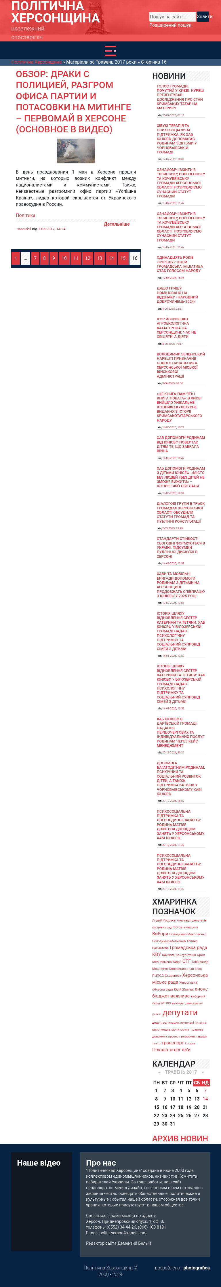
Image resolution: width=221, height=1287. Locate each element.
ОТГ (186, 961)
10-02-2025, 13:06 (173, 602)
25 (180, 1115)
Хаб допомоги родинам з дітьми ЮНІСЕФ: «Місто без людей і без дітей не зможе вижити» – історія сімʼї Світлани (181, 477)
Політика (25, 215)
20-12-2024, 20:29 (173, 752)
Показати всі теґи (171, 1049)
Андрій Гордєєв (164, 920)
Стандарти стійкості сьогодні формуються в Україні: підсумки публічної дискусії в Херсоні (181, 547)
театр (156, 1043)
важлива (179, 996)
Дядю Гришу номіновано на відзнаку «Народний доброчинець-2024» (177, 295)
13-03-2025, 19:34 (173, 493)
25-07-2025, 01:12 (173, 115)
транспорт (173, 1043)
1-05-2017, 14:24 (51, 229)
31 (172, 1124)
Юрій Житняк (184, 989)
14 (111, 258)
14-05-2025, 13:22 (173, 427)
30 (164, 1124)
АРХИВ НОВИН (180, 1138)
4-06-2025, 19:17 (172, 343)
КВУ (156, 954)
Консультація (186, 955)
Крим (201, 955)
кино (155, 1029)
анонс (201, 989)
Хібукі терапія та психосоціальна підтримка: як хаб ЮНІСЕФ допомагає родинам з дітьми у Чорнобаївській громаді (177, 138)
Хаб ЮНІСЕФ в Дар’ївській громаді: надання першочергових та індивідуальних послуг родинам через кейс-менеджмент (181, 732)
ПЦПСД (158, 976)
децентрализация (165, 1023)
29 (156, 1124)
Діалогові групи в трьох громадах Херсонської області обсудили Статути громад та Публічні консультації (181, 512)
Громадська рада (188, 947)
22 (156, 1115)
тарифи (201, 1036)
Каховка (168, 955)
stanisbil (24, 229)
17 (172, 1107)
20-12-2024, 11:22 (173, 844)
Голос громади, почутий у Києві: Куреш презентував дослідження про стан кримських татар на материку (180, 97)
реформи (188, 1036)
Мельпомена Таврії (166, 962)
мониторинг (181, 1029)
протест (174, 1036)
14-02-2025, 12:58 (173, 563)
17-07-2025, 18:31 (173, 159)
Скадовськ (173, 976)
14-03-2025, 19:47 (173, 458)
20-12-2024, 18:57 (173, 800)
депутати (179, 1012)
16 (164, 1107)
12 (87, 258)
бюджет (160, 996)
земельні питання (193, 1023)
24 (172, 1115)
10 (64, 258)
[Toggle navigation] (110, 51)
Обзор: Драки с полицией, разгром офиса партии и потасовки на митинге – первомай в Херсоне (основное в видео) (73, 101)
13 (99, 258)
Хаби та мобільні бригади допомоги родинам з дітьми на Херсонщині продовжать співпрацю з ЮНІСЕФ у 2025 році (181, 585)
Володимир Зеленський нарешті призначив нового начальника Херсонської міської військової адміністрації (181, 365)
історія (190, 1043)
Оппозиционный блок (185, 969)
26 (188, 1115)
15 (123, 258)
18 (180, 1107)
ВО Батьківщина (186, 927)
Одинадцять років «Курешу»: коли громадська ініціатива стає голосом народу (180, 264)
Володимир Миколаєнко (187, 934)
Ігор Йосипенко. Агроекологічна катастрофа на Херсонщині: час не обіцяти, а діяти (176, 328)
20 (196, 1107)
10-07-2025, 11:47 (173, 203)
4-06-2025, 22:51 (172, 308)
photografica (197, 1268)
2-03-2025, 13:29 (172, 528)
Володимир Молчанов (169, 941)
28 (205, 1115)
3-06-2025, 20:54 (172, 383)
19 (188, 1107)
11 (76, 258)
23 (164, 1115)
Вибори (160, 933)
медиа (165, 1029)
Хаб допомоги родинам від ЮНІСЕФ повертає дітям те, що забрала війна (181, 444)
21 (205, 1107)
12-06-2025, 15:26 (173, 277)
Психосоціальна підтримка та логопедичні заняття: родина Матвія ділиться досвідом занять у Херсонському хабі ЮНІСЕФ (181, 824)
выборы (178, 1003)
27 (196, 1115)
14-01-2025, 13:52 (173, 655)
